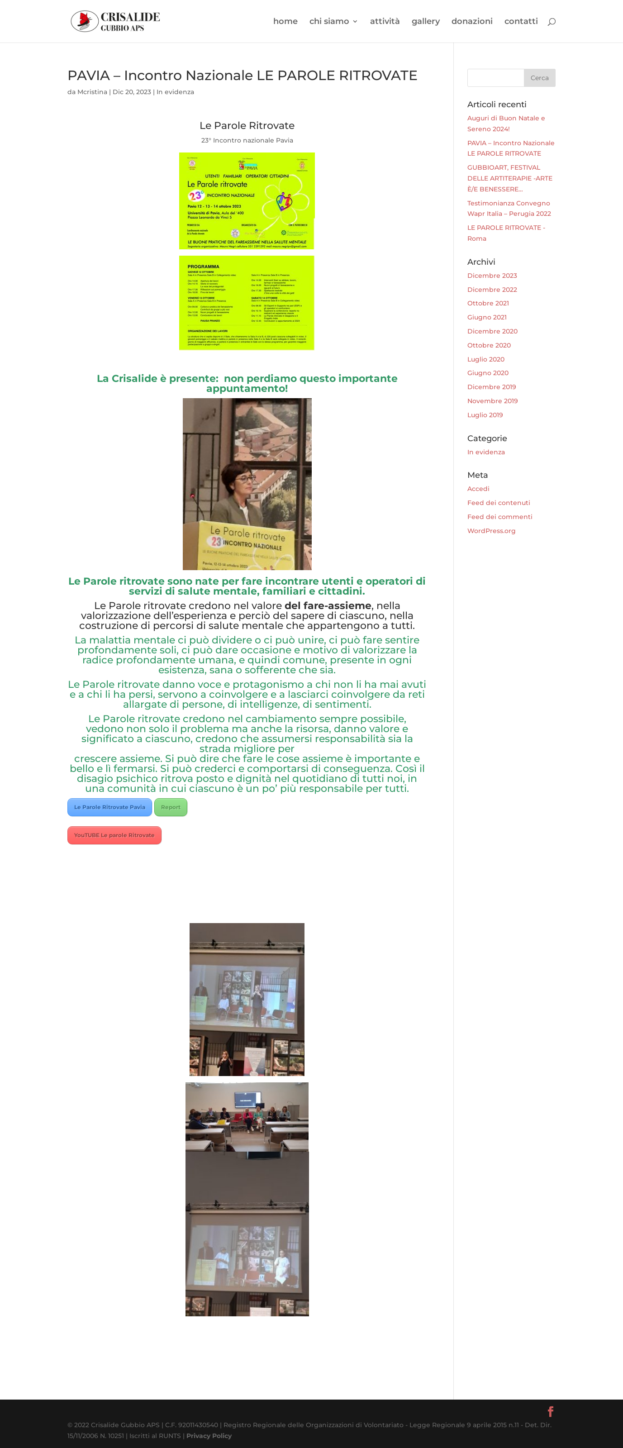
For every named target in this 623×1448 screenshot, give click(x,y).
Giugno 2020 (488, 373)
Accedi (478, 489)
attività (385, 22)
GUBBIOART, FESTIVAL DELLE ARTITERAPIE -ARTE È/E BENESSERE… (509, 178)
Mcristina (92, 92)
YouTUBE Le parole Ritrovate (114, 835)
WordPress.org (491, 531)
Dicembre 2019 (491, 387)
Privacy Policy (209, 1436)
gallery (426, 22)
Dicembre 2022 (492, 290)
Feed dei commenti (500, 517)
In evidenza (175, 92)
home (285, 22)
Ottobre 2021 (488, 303)
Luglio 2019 (485, 415)
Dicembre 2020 (492, 331)
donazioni (472, 22)
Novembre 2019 (492, 401)
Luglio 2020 (485, 359)
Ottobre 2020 (489, 345)
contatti (521, 22)
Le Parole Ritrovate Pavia (109, 807)
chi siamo (329, 22)
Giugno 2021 (487, 317)
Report (171, 807)
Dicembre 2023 (492, 276)
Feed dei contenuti (498, 503)
